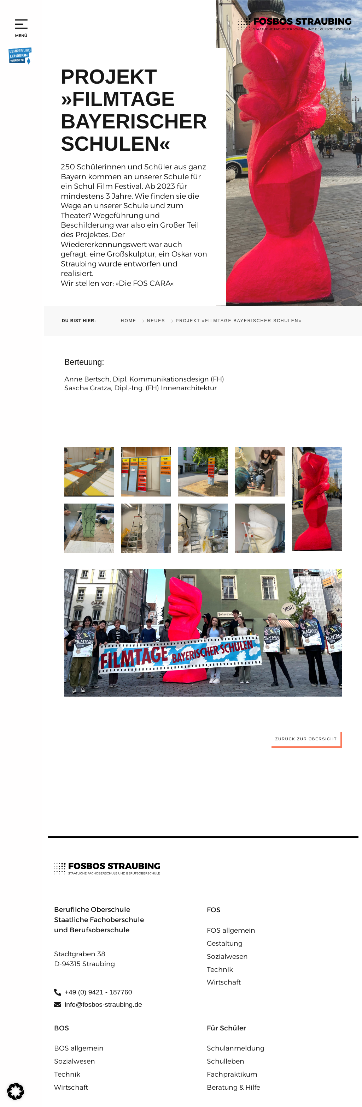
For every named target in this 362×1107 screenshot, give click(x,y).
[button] (15, 1091)
